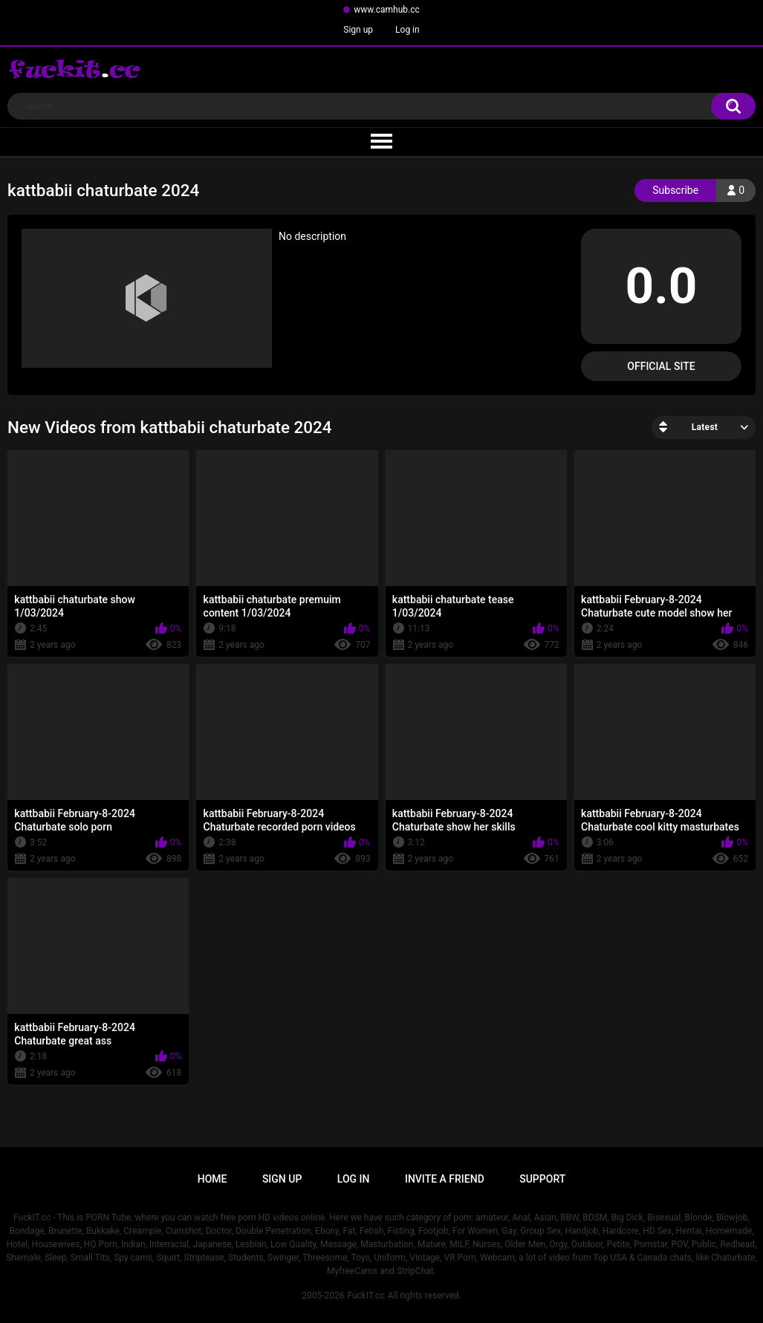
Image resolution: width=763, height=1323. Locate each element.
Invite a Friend (444, 1179)
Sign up (358, 30)
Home (212, 1179)
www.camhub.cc (387, 9)
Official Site (661, 366)
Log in (407, 30)
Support (542, 1179)
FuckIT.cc (365, 1295)
